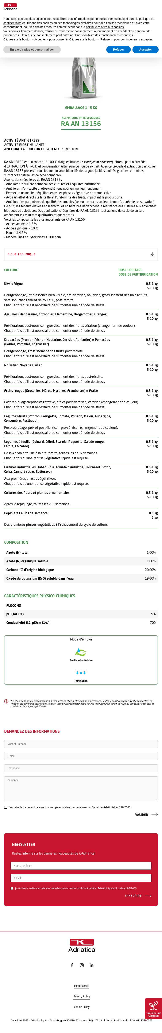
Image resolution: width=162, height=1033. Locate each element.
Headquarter (81, 985)
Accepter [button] (145, 49)
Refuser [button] (118, 49)
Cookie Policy (82, 1007)
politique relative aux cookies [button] (105, 27)
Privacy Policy (81, 996)
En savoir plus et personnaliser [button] (32, 49)
